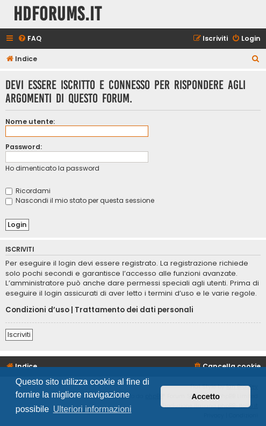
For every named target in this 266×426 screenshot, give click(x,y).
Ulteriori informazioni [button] (92, 409)
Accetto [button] (205, 396)
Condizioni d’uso (37, 310)
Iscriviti (19, 334)
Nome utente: (30, 121)
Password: (23, 146)
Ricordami (28, 190)
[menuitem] (29, 39)
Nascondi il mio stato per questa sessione (79, 200)
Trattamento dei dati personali (134, 310)
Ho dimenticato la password (52, 168)
